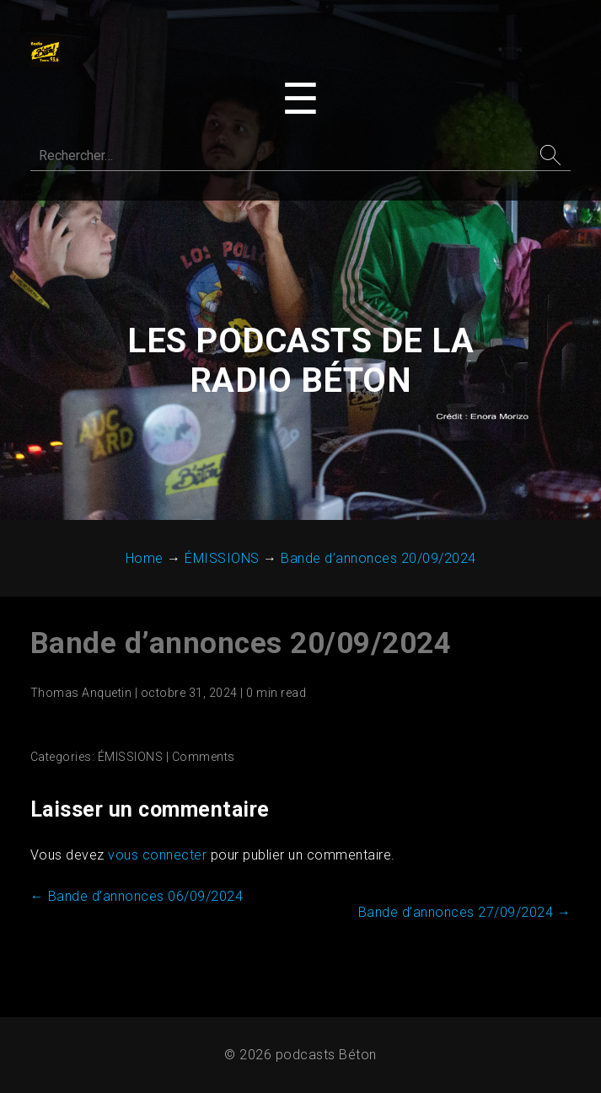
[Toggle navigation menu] (300, 99)
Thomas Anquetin (81, 693)
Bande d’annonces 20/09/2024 (241, 644)
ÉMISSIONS (131, 757)
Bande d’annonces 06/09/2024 (137, 897)
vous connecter (157, 856)
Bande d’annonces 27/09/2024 (464, 913)
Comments (203, 757)
